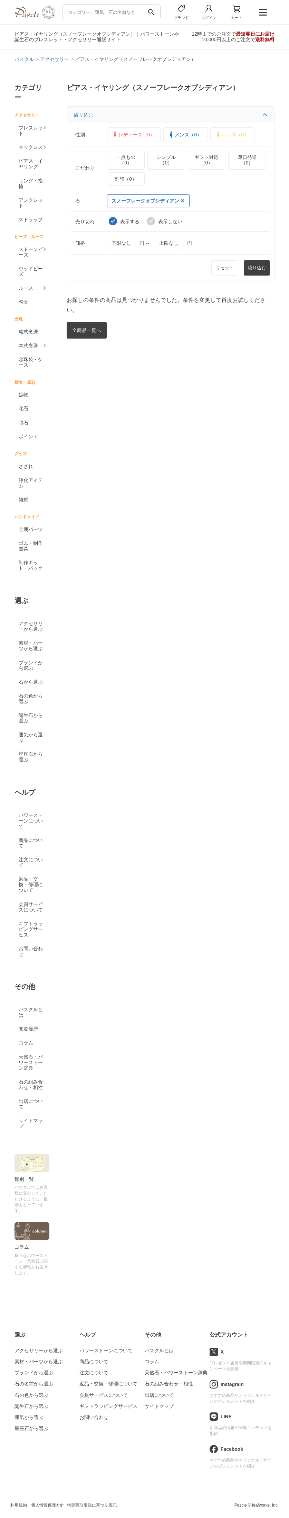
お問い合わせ (31, 951)
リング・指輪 (31, 183)
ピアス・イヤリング (31, 163)
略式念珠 (28, 331)
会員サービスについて (31, 907)
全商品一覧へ (86, 330)
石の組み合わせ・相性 (31, 1084)
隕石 (23, 422)
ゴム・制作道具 (31, 545)
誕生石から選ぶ (31, 718)
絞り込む (171, 115)
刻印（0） (126, 179)
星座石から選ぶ (31, 756)
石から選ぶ (31, 682)
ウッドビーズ (31, 271)
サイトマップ (31, 1123)
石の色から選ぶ (31, 698)
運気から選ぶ (31, 737)
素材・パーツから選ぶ (31, 645)
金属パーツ (31, 529)
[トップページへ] (35, 17)
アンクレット (31, 202)
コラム (26, 1042)
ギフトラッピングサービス (31, 929)
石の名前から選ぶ (34, 1383)
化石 (23, 408)
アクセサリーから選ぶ (31, 626)
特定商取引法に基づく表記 (92, 1505)
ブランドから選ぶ (31, 665)
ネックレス (31, 147)
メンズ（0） (185, 134)
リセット (225, 267)
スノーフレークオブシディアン (148, 201)
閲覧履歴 (28, 1029)
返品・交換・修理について (31, 884)
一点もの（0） (125, 159)
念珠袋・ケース (31, 362)
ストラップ (31, 219)
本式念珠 (28, 345)
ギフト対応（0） (206, 159)
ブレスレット (31, 130)
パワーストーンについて (31, 820)
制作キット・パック (31, 565)
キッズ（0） (232, 134)
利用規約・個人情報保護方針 (37, 1505)
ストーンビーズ (31, 252)
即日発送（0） (247, 159)
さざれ (26, 466)
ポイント (28, 436)
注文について (31, 862)
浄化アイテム (31, 482)
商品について (31, 842)
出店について (31, 1104)
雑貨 (23, 499)
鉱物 (23, 394)
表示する (124, 221)
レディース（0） (133, 134)
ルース (26, 288)
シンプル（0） (166, 159)
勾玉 (23, 302)
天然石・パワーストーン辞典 (31, 1062)
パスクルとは (31, 1012)
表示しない (164, 221)
